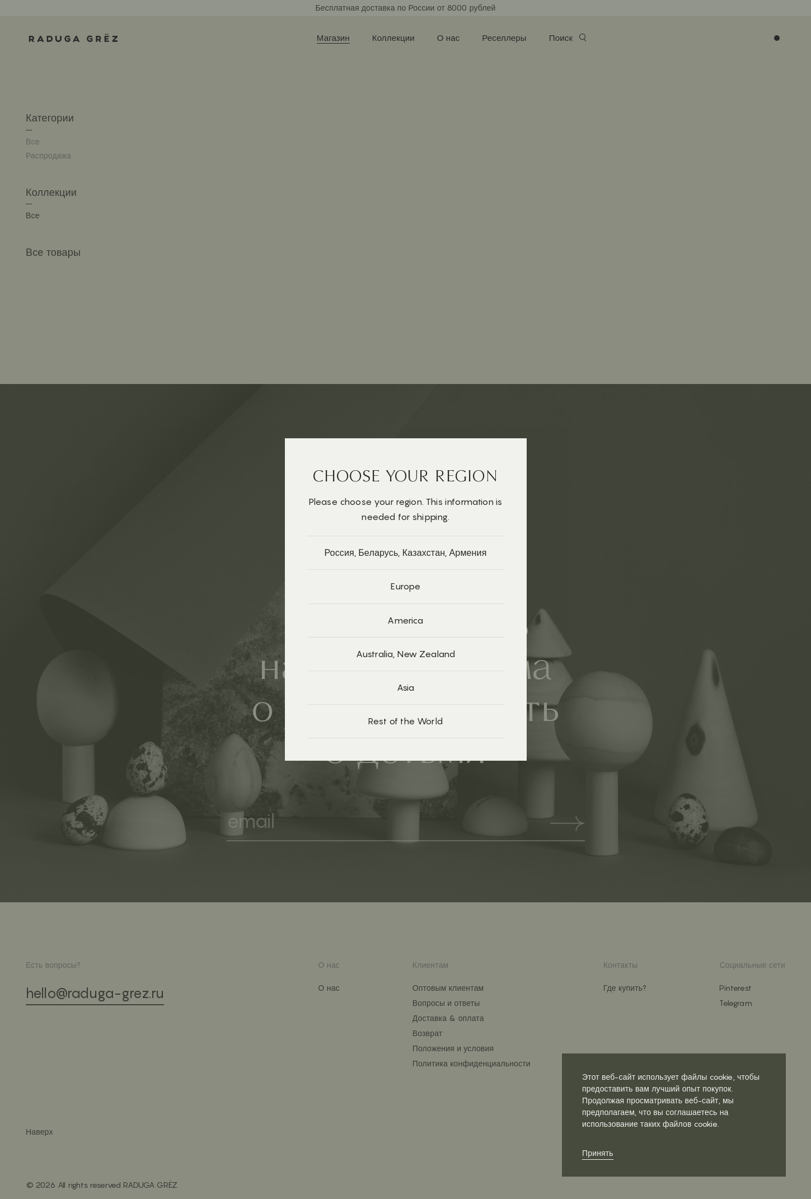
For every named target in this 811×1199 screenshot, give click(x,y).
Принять (597, 1153)
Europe (406, 586)
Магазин (333, 37)
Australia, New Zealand (406, 653)
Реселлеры (504, 37)
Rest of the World (405, 721)
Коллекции (393, 37)
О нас (448, 37)
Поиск (561, 37)
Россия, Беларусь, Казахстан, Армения (405, 552)
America (405, 620)
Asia (406, 687)
